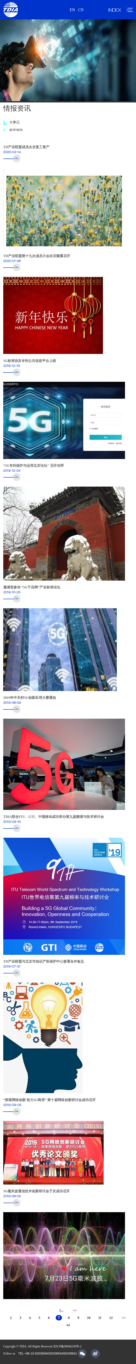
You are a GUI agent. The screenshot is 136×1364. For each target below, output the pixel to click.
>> (124, 1318)
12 (111, 1318)
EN (72, 10)
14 (68, 1325)
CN (81, 10)
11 (99, 1318)
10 (88, 1318)
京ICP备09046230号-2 (67, 1346)
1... (61, 1310)
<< (75, 1310)
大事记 (14, 124)
